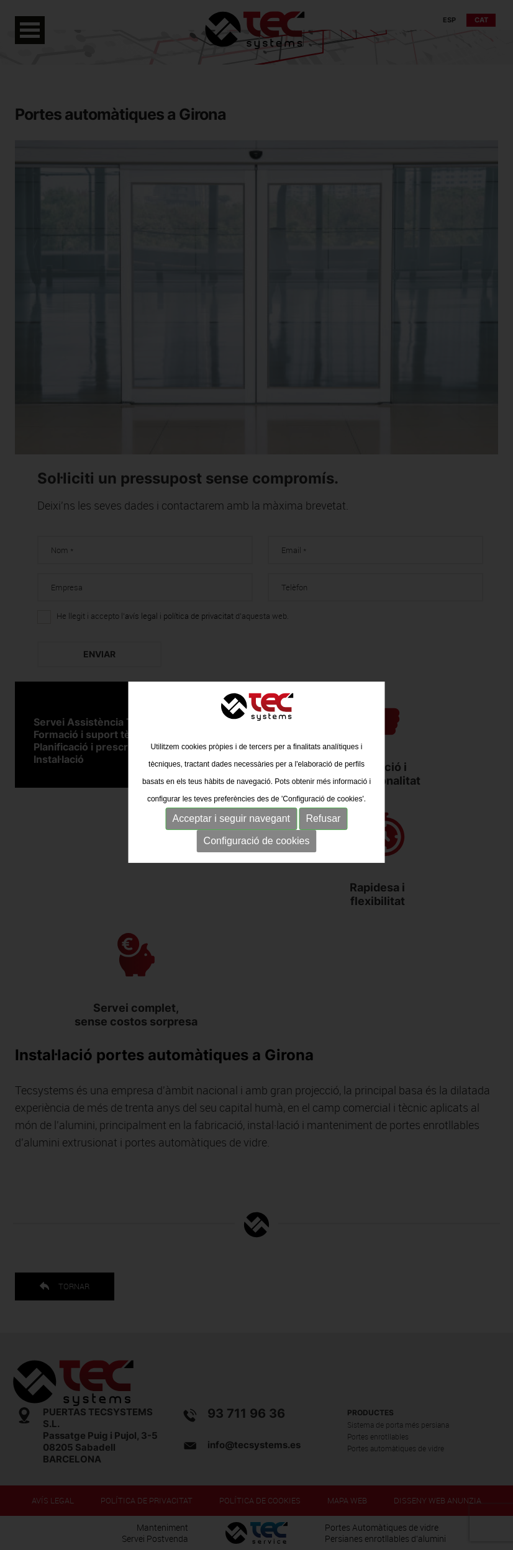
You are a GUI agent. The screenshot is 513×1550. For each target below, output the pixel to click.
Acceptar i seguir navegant (231, 818)
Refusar (323, 818)
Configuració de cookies (257, 840)
